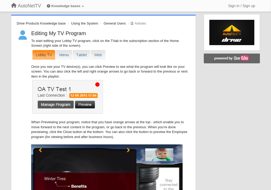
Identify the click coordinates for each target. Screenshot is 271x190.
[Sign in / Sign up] (241, 5)
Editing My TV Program (58, 33)
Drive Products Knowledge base (41, 23)
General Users (115, 23)
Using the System (84, 23)
